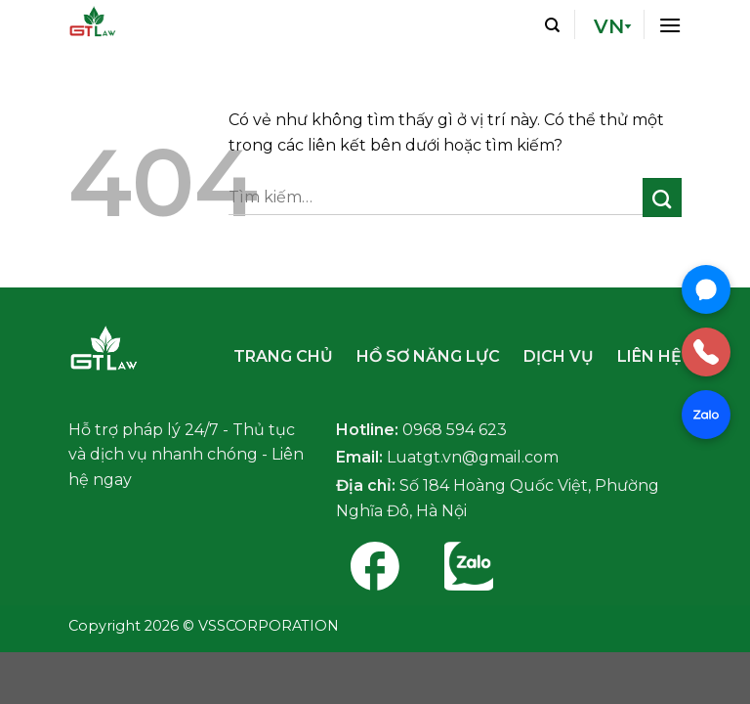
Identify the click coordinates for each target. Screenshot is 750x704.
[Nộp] (663, 197)
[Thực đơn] (670, 24)
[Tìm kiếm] (552, 24)
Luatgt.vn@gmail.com (473, 457)
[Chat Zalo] (706, 414)
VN (609, 26)
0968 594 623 (454, 429)
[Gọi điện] (706, 352)
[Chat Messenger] (706, 289)
